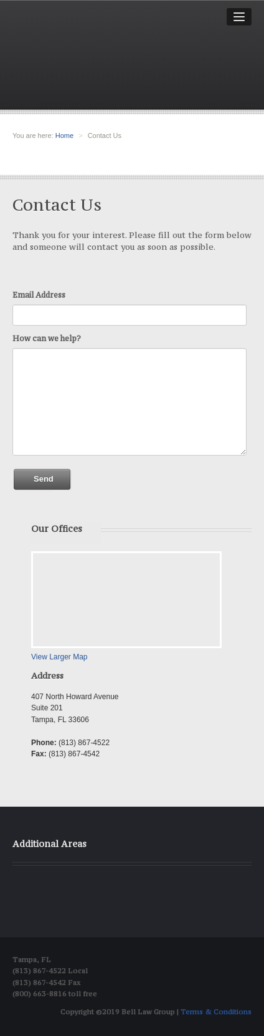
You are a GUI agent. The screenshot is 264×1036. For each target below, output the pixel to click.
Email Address (38, 295)
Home (64, 135)
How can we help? (46, 338)
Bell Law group (95, 63)
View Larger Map (59, 657)
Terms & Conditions (216, 1011)
